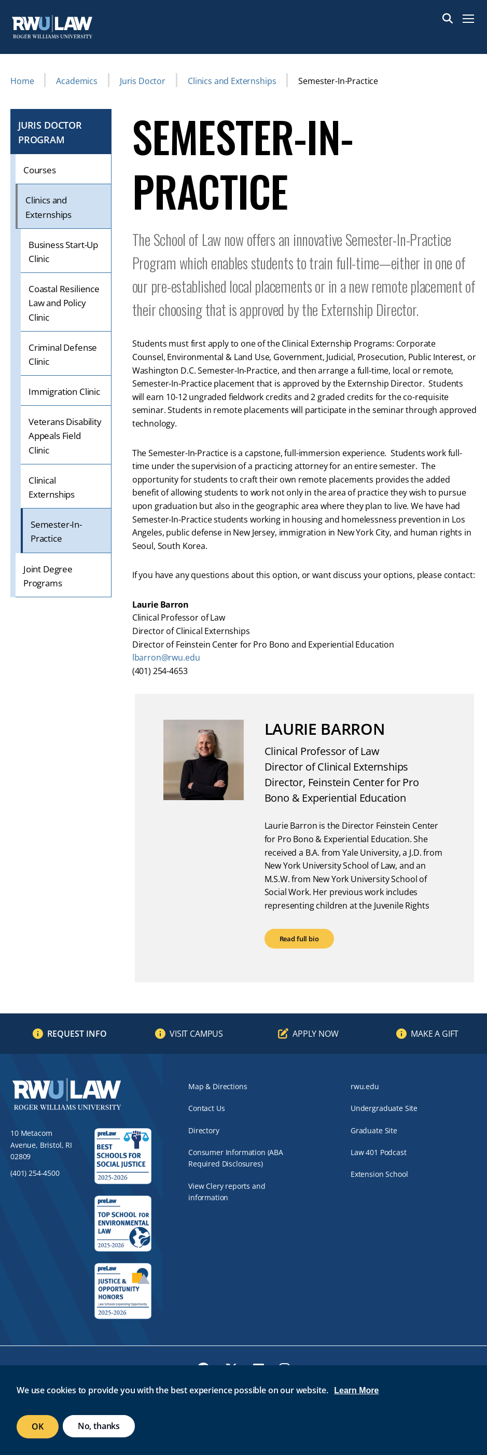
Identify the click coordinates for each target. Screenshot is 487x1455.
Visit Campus (196, 1033)
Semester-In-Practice (56, 531)
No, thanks (99, 1426)
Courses (39, 170)
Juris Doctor (142, 81)
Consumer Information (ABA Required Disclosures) (235, 1158)
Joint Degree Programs (48, 576)
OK (38, 1426)
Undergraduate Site (384, 1108)
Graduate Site (374, 1130)
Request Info (77, 1033)
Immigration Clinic (64, 391)
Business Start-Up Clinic (63, 252)
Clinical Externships (52, 487)
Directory (203, 1130)
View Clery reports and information (226, 1191)
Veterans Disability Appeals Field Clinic (65, 436)
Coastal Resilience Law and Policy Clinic (64, 303)
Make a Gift (434, 1033)
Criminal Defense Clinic (63, 354)
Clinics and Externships (232, 81)
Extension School (379, 1174)
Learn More (356, 1390)
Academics (77, 81)
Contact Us (206, 1108)
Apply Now (316, 1033)
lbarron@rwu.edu (166, 657)
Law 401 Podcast (379, 1152)
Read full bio (299, 938)
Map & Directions (217, 1086)
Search (447, 18)
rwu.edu (365, 1086)
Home (22, 81)
